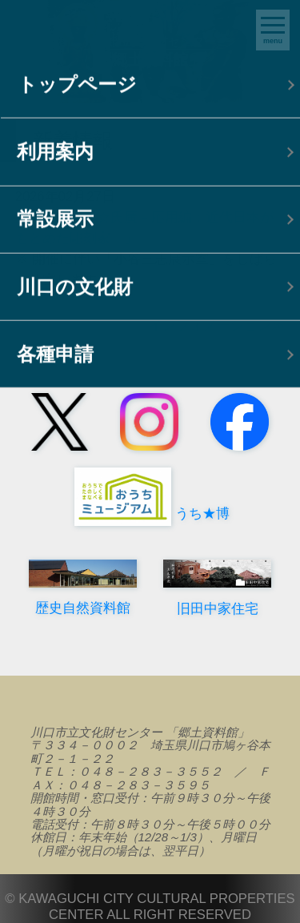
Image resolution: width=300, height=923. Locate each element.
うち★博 (150, 513)
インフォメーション (210, 325)
